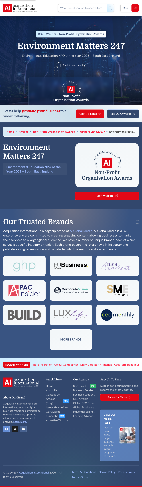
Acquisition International (34, 472)
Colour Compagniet (66, 364)
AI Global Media (81, 231)
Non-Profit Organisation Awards (54, 131)
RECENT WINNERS (16, 364)
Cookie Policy (107, 472)
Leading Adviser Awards (84, 416)
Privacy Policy (126, 472)
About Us (51, 390)
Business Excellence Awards (84, 390)
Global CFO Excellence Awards (84, 403)
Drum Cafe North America (96, 364)
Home (10, 131)
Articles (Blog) (50, 401)
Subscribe (52, 416)
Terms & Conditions (84, 472)
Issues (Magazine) (57, 407)
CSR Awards (80, 399)
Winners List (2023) (92, 131)
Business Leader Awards (84, 394)
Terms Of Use (80, 477)
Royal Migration (42, 364)
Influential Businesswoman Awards (84, 411)
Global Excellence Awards (84, 407)
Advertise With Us (57, 420)
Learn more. (20, 421)
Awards (24, 131)
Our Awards (53, 411)
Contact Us (53, 394)
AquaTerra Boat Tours (127, 364)
